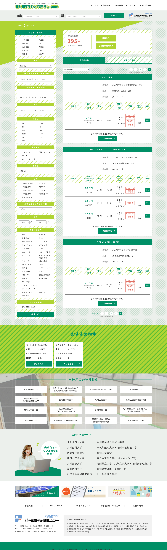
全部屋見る (107, 138)
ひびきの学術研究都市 (79, 474)
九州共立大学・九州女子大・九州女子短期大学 (136, 410)
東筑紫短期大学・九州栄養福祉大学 (117, 447)
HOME (20, 25)
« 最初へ (124, 69)
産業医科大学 (31, 420)
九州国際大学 (101, 410)
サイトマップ (56, 505)
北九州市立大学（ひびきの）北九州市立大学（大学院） (66, 389)
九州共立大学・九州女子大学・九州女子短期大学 (124, 463)
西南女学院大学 (66, 399)
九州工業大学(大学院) (136, 399)
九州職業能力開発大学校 (101, 389)
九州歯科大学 (136, 389)
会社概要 (29, 505)
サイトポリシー (83, 505)
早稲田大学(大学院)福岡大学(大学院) (101, 420)
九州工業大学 (101, 399)
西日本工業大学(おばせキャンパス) (66, 410)
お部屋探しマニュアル (111, 505)
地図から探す (130, 60)
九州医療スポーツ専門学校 (66, 420)
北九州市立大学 (31, 389)
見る (147, 120)
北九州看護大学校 (136, 420)
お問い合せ (138, 505)
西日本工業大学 (31, 410)
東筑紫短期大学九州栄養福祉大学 (31, 399)
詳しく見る (38, 363)
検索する (35, 314)
